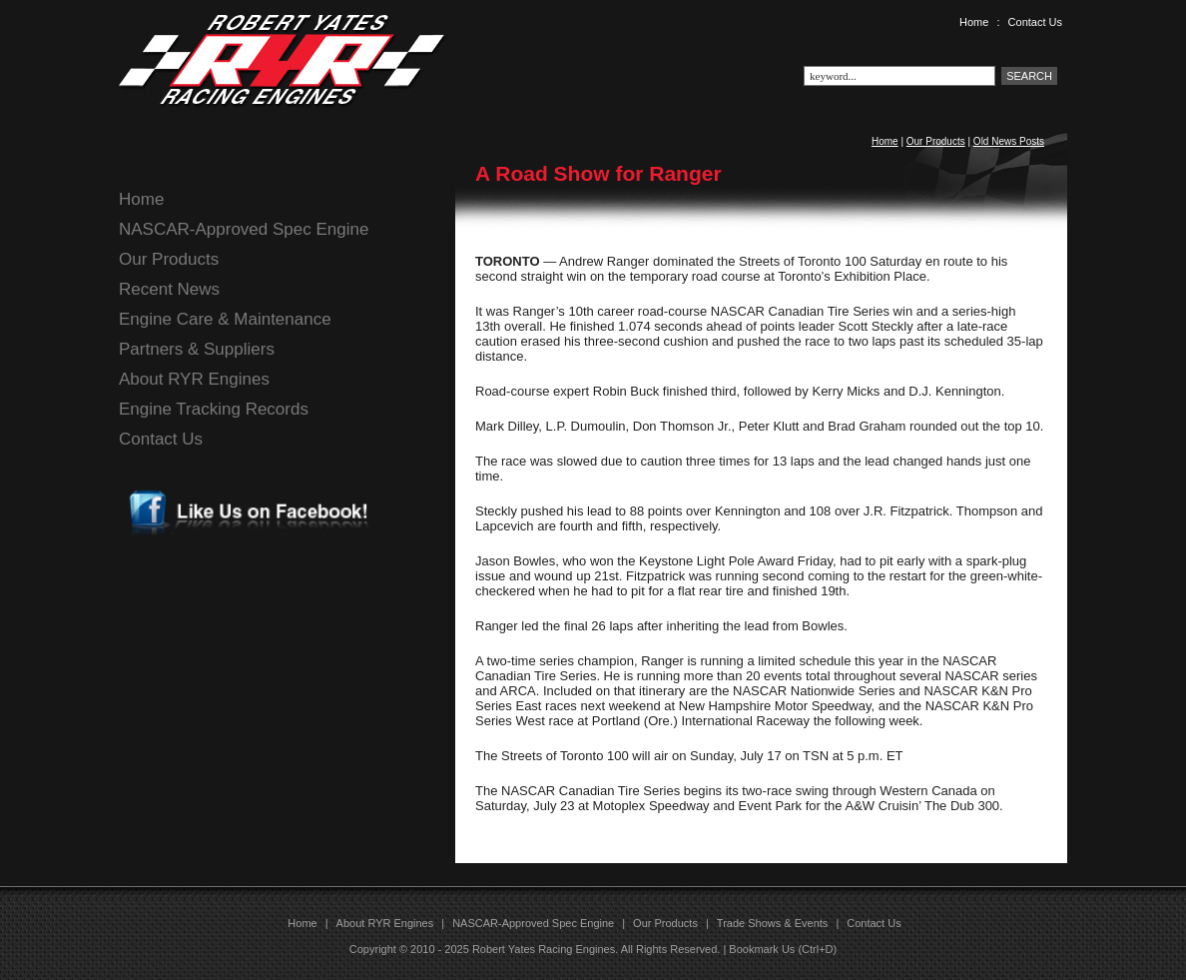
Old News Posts (1008, 141)
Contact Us (1035, 22)
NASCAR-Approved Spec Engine (243, 229)
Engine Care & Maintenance (225, 319)
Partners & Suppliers (197, 349)
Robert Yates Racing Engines (543, 949)
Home (973, 22)
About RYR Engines (194, 379)
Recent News (169, 289)
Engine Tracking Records (213, 409)
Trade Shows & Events (772, 923)
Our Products (935, 141)
